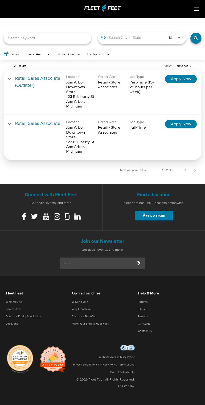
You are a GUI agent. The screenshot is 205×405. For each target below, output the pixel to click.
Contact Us (145, 331)
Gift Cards (144, 323)
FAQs (141, 309)
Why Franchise (81, 309)
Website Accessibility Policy (117, 357)
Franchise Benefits (84, 316)
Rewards (143, 316)
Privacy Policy (108, 364)
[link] (102, 92)
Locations (12, 323)
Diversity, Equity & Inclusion (23, 316)
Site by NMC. (126, 386)
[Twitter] (34, 217)
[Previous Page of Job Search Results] (185, 170)
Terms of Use (126, 364)
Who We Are (14, 302)
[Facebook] (24, 217)
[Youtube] (46, 217)
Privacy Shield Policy (86, 364)
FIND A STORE (154, 215)
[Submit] (139, 263)
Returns (143, 302)
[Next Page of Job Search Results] (195, 170)
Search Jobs (13, 309)
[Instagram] (57, 217)
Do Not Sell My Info (122, 372)
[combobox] (47, 38)
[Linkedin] (77, 217)
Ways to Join (80, 302)
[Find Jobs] (195, 38)
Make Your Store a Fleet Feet (90, 323)
